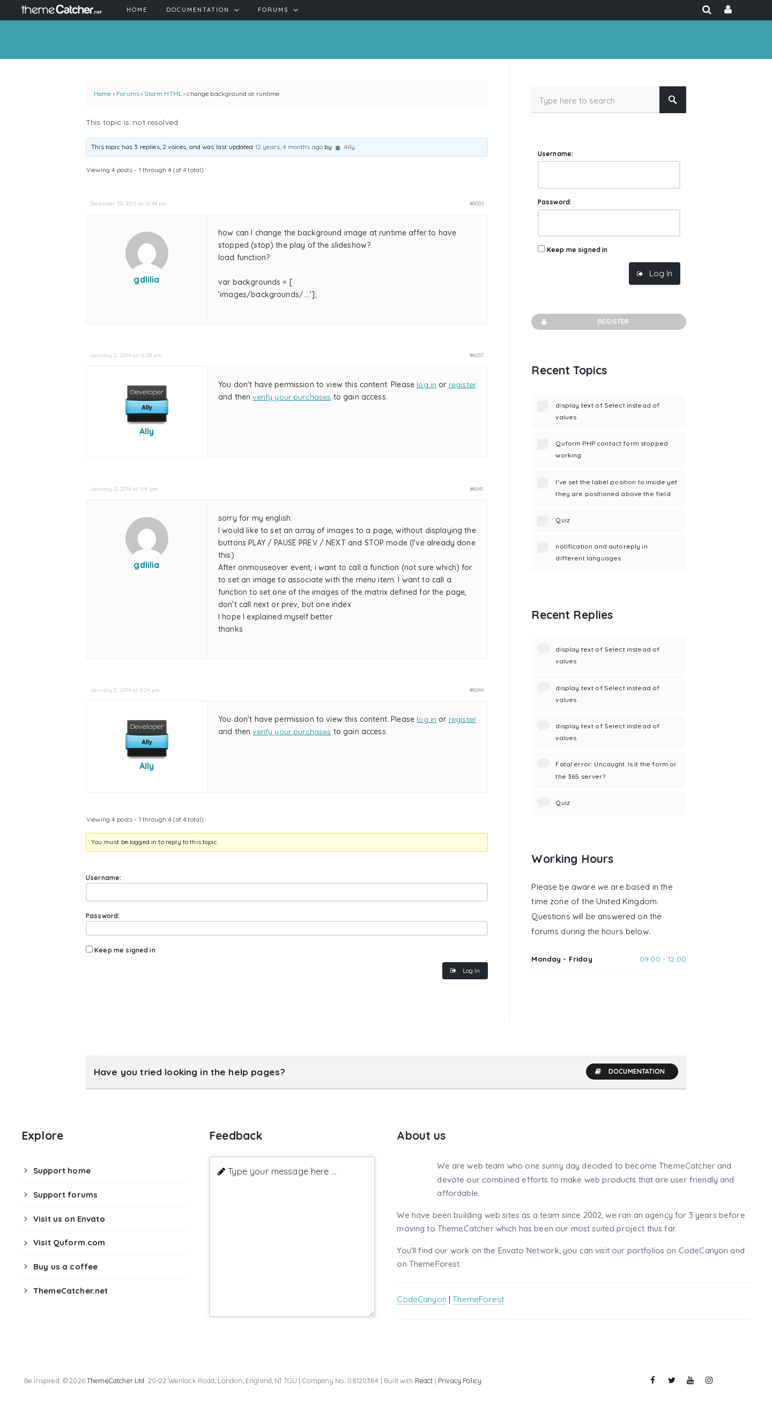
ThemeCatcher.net (70, 1291)
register (462, 384)
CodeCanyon (422, 1299)
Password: (103, 916)
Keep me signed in (124, 950)
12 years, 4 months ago (289, 147)
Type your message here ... (282, 1171)
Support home (62, 1170)
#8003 (477, 203)
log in (426, 384)
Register (584, 321)
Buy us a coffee (65, 1266)
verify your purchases (292, 397)
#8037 (477, 355)
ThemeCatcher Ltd (115, 1380)
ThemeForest (478, 1299)
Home (103, 94)
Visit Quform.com (69, 1242)
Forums (127, 94)
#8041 (477, 488)
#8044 (477, 689)
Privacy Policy (459, 1380)
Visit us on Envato (69, 1219)
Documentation (629, 1071)
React (424, 1380)
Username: (103, 878)
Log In (471, 970)
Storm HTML (163, 94)
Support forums (65, 1195)
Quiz (562, 520)
